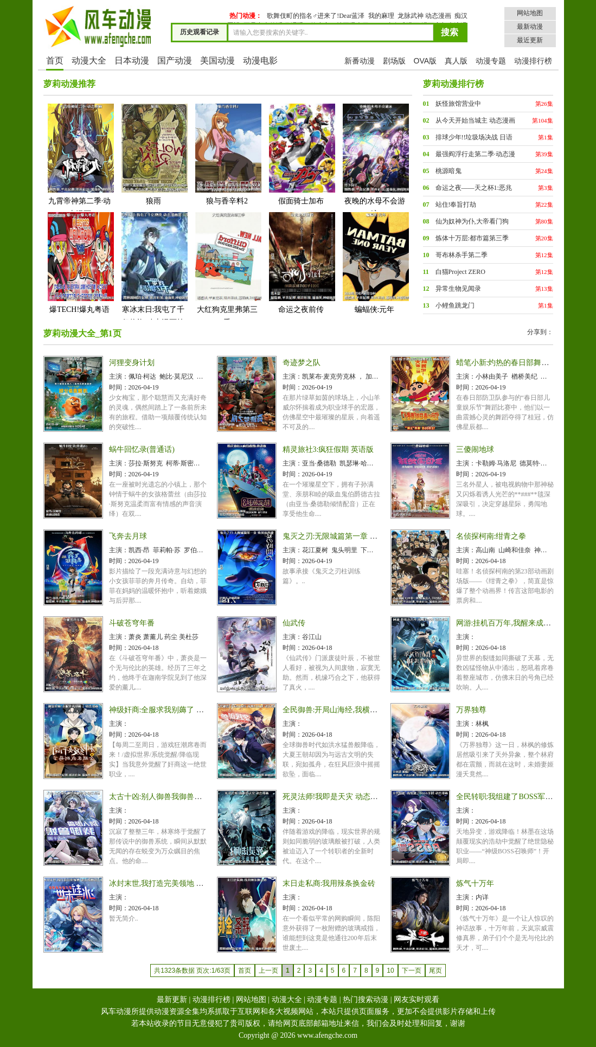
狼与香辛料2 (227, 154)
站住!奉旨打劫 (456, 204)
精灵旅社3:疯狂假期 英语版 (328, 449)
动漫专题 (491, 60)
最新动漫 (530, 26)
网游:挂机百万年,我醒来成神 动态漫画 (520, 623)
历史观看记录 (199, 32)
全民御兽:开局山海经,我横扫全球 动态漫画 (354, 710)
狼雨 (153, 154)
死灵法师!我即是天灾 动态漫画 (334, 797)
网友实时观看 (416, 999)
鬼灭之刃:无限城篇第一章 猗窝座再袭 (345, 536)
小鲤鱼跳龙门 (455, 305)
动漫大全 (89, 60)
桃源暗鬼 (448, 171)
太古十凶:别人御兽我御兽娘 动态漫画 (171, 797)
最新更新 (172, 999)
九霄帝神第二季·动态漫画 (80, 160)
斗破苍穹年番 (132, 623)
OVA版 (425, 60)
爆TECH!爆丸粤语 (80, 262)
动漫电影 (260, 60)
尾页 (435, 970)
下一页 (411, 970)
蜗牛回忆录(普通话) (142, 449)
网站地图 (530, 13)
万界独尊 (471, 710)
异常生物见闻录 (458, 288)
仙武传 (294, 623)
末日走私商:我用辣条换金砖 (329, 883)
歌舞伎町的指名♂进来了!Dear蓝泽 (315, 16)
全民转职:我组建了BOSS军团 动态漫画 (520, 797)
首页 (54, 60)
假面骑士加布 (301, 154)
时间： (119, 387)
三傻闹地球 (475, 449)
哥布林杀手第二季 (461, 255)
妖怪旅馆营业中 (458, 103)
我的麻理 (381, 16)
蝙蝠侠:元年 (375, 262)
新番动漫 (359, 60)
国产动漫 (174, 60)
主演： (119, 376)
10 (390, 970)
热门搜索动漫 (365, 999)
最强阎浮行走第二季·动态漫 (475, 154)
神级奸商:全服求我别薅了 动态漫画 (168, 710)
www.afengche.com (327, 1035)
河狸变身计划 (132, 363)
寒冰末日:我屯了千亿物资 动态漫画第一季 (153, 275)
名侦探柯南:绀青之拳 (491, 536)
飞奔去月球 (128, 536)
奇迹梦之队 (302, 363)
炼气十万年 (475, 883)
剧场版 (394, 60)
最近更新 (530, 40)
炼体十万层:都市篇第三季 (472, 238)
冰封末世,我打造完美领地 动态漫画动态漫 (179, 883)
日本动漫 (131, 60)
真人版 (456, 60)
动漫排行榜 (533, 60)
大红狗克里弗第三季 (227, 269)
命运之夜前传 (301, 262)
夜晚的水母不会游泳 (375, 160)
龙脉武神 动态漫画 (424, 16)
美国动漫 (217, 60)
